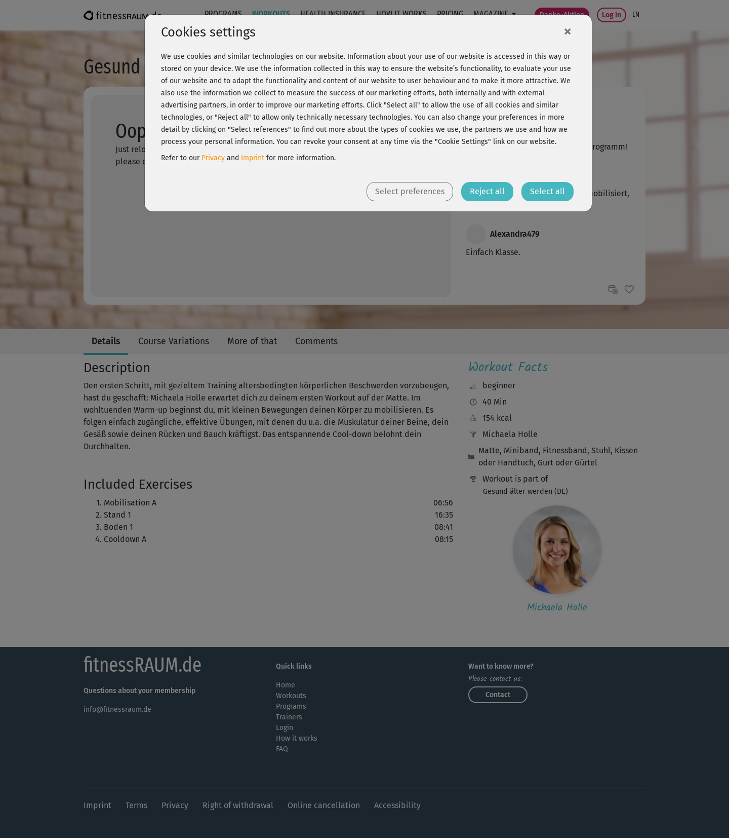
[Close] (567, 31)
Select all (547, 191)
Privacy (213, 158)
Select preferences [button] (409, 191)
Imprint (252, 158)
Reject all (487, 191)
